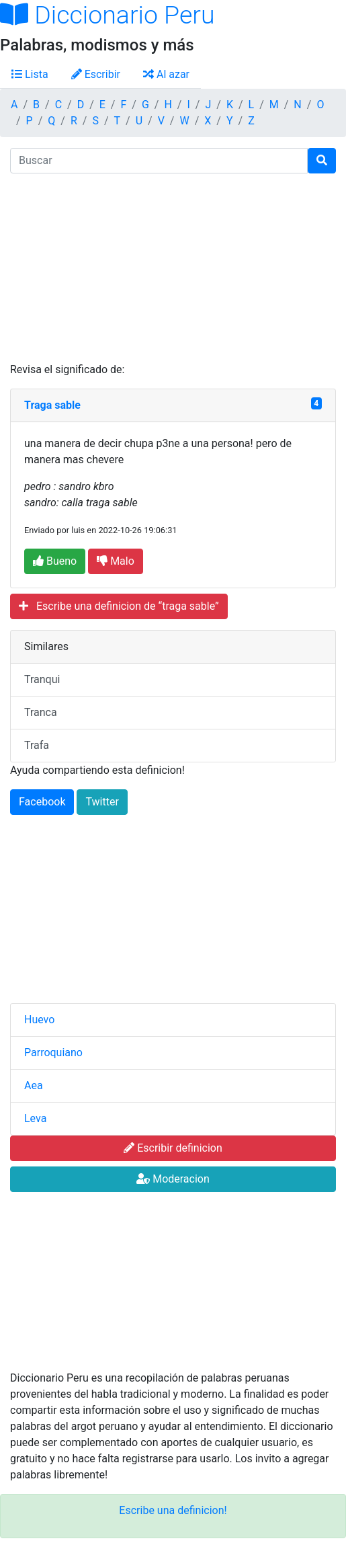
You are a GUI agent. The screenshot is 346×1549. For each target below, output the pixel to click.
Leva (35, 1118)
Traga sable (52, 405)
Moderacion (173, 1179)
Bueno (55, 561)
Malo (115, 561)
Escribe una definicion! (172, 1510)
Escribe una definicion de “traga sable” (119, 606)
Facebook (42, 801)
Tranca (40, 712)
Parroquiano (53, 1052)
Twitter (101, 801)
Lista (29, 74)
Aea (33, 1085)
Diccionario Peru (107, 15)
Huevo (39, 1019)
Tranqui (42, 679)
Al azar (166, 74)
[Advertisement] (173, 267)
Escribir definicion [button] (173, 1148)
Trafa (36, 745)
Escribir (95, 74)
